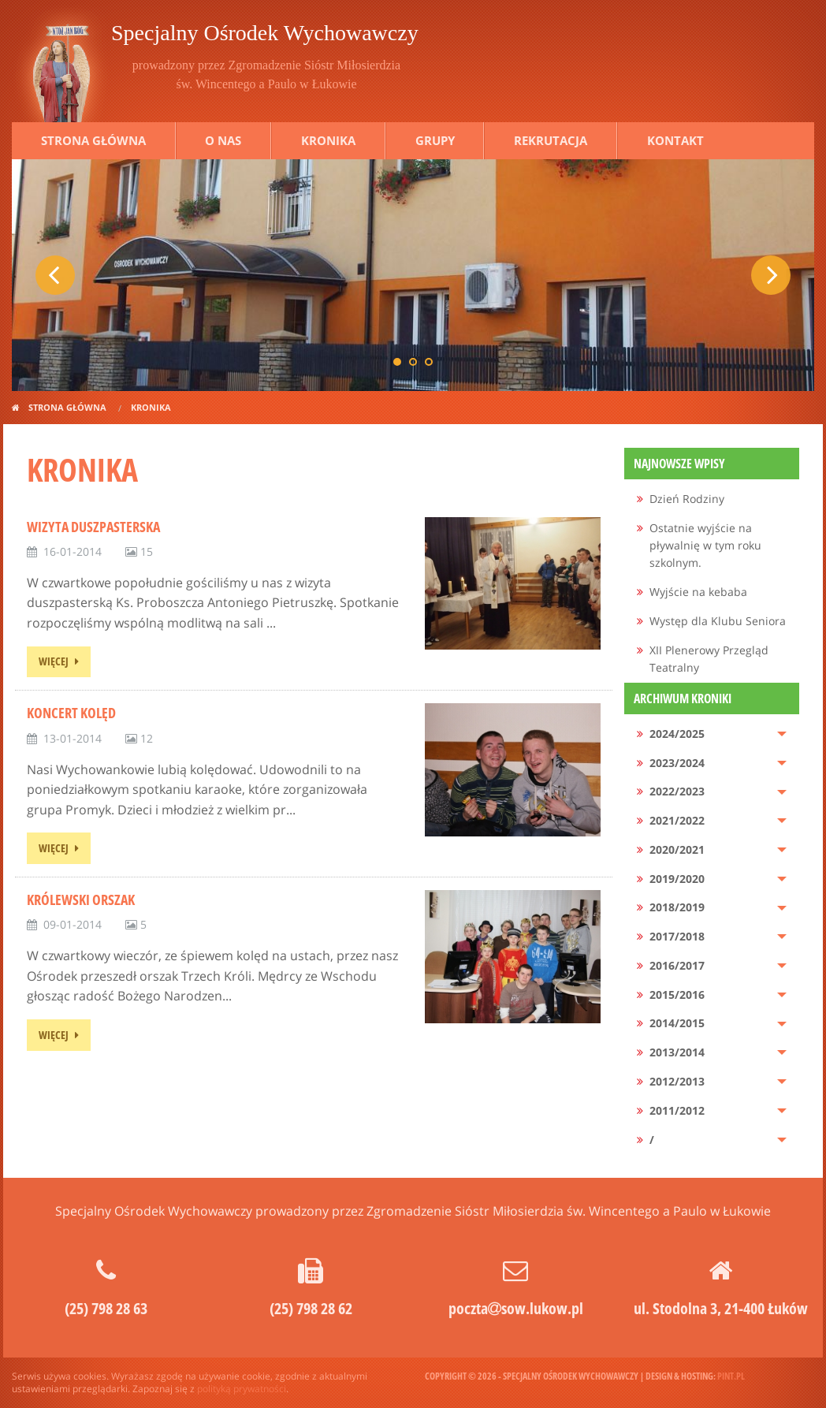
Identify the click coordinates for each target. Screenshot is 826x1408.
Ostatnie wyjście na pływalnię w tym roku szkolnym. (705, 545)
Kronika (328, 140)
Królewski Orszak (81, 899)
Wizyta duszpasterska (93, 526)
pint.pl (731, 1376)
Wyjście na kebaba (698, 591)
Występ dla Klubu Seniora (717, 620)
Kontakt (675, 140)
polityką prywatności (241, 1388)
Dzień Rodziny (686, 498)
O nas (223, 140)
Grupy (435, 140)
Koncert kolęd (71, 712)
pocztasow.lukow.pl (515, 1308)
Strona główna (93, 140)
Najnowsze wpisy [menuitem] (679, 463)
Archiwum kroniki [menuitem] (682, 698)
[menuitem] (712, 499)
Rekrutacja (550, 140)
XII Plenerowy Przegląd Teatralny (708, 659)
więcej (54, 661)
